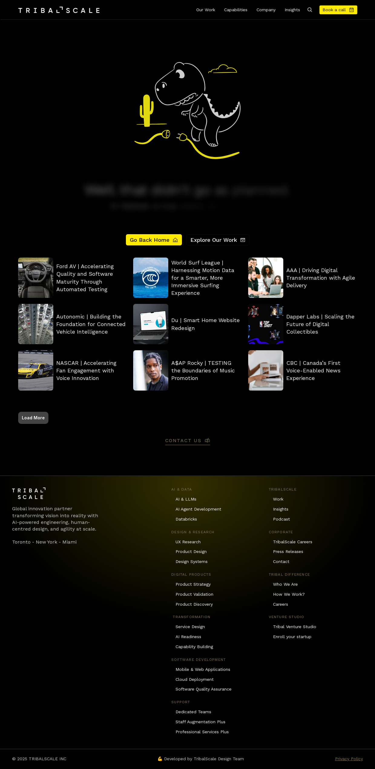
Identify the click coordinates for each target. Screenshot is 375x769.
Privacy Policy (349, 758)
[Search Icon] (309, 10)
